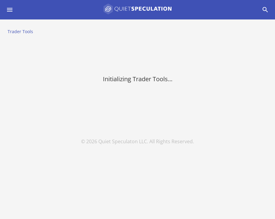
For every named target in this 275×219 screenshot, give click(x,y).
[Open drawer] (9, 9)
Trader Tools (20, 31)
